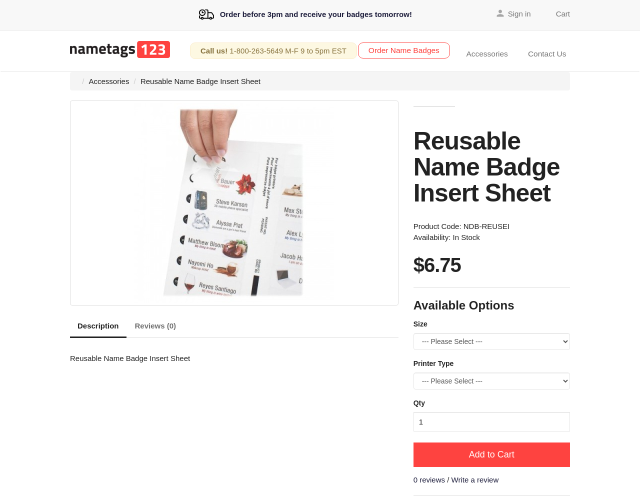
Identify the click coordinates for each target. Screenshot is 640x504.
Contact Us (550, 49)
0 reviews (429, 478)
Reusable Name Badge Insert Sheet (200, 80)
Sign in (519, 13)
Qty (419, 402)
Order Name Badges (415, 50)
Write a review (475, 478)
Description (98, 324)
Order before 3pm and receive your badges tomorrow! (305, 14)
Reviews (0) (155, 324)
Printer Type (434, 362)
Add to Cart (491, 453)
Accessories (496, 49)
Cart (563, 13)
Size (421, 322)
